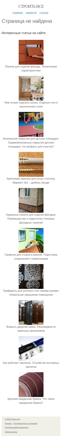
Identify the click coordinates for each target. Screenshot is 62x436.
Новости (31, 12)
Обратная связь (11, 432)
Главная (17, 12)
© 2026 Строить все (12, 419)
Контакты (8, 423)
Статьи (44, 12)
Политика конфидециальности (16, 427)
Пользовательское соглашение (25, 423)
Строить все (31, 6)
